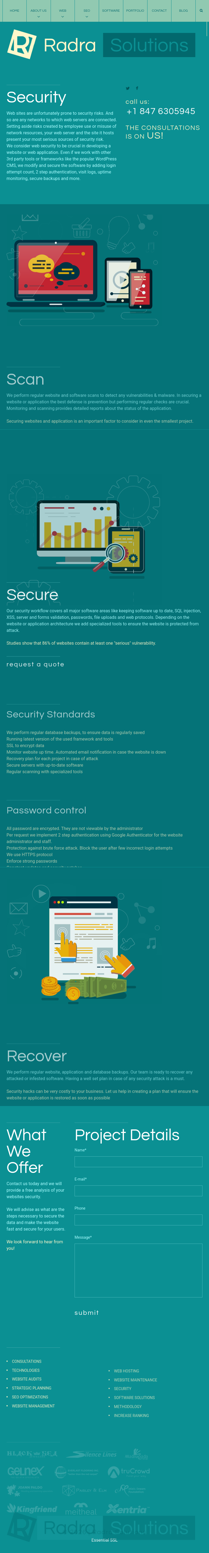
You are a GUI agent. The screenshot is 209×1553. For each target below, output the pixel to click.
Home (14, 11)
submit (87, 1312)
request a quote (36, 725)
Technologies (25, 1405)
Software (111, 11)
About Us (38, 11)
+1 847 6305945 (161, 128)
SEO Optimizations (30, 1432)
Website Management (33, 1441)
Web (62, 11)
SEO (87, 11)
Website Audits (26, 1414)
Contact (159, 11)
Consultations (26, 1396)
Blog (183, 11)
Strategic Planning (31, 1423)
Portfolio (135, 11)
